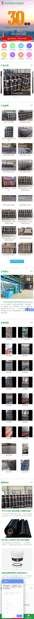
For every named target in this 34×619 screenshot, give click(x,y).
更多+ (31, 65)
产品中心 (28, 616)
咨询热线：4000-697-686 (17, 39)
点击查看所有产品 (17, 261)
